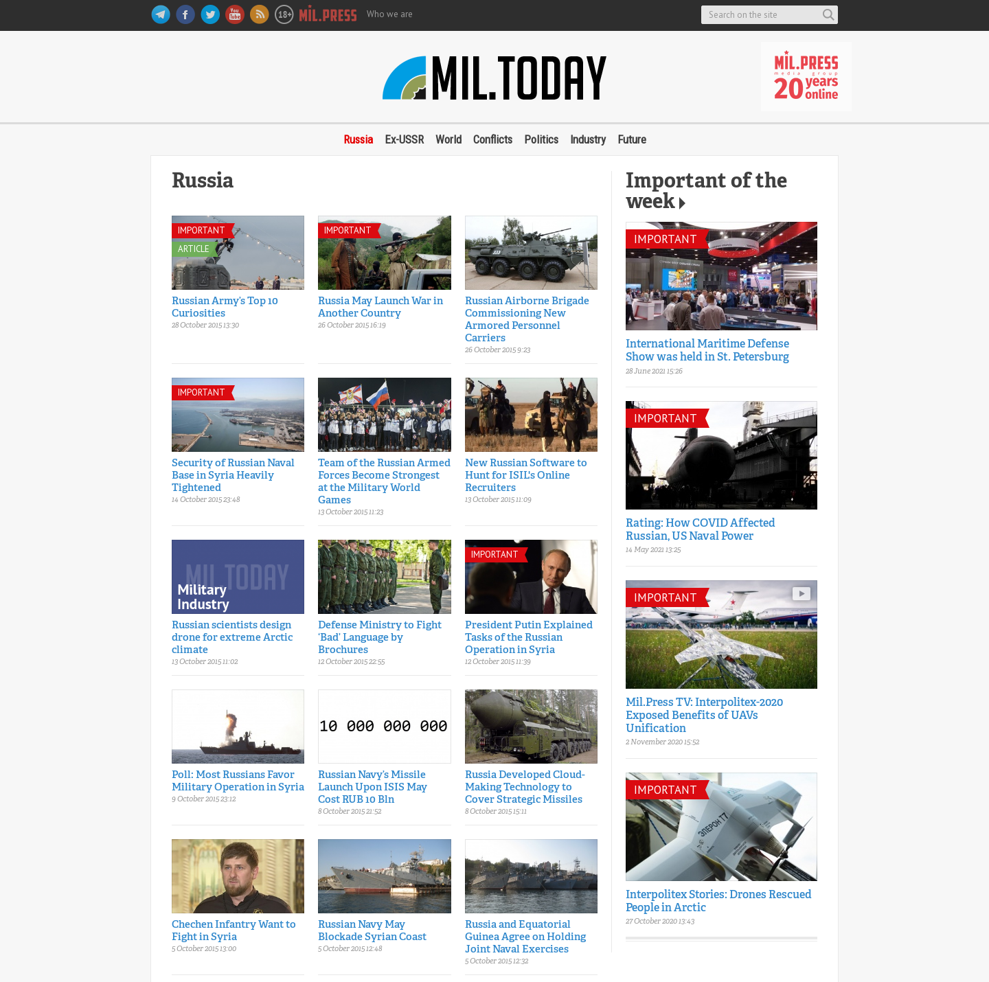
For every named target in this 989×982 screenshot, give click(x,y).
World (448, 139)
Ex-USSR (404, 139)
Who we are (390, 14)
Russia (358, 139)
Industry (588, 139)
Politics (541, 139)
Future (631, 139)
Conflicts (492, 139)
